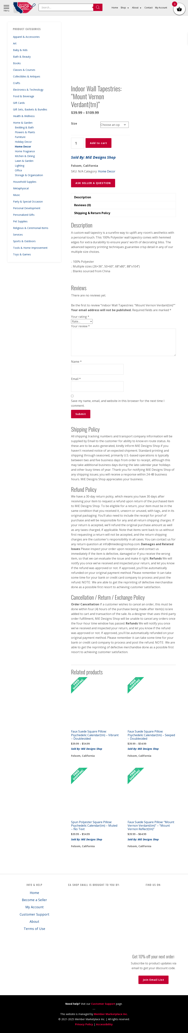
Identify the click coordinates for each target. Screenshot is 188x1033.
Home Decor (23, 146)
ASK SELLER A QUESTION (93, 183)
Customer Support (34, 914)
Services (18, 234)
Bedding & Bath (24, 127)
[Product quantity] (77, 143)
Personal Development (26, 208)
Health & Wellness (24, 116)
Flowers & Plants (25, 132)
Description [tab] (82, 197)
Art (15, 43)
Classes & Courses (24, 70)
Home (34, 892)
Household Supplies (24, 181)
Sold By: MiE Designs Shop (93, 157)
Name (76, 362)
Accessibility (104, 1024)
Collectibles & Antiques (26, 76)
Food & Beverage (23, 96)
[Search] (97, 7)
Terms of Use (34, 928)
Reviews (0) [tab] (82, 205)
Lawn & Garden (24, 161)
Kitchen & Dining (25, 156)
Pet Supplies (20, 221)
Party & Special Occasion (28, 201)
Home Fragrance (25, 151)
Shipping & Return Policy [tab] (92, 213)
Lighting (19, 165)
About (34, 921)
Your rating (80, 317)
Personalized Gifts (24, 214)
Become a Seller (34, 900)
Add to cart (98, 143)
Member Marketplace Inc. (111, 1014)
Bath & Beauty (22, 56)
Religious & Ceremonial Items (30, 228)
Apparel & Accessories (26, 37)
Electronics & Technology (28, 89)
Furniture (20, 137)
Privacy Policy (84, 1024)
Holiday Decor (23, 141)
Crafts (16, 83)
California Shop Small (24, 8)
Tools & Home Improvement (30, 247)
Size (74, 123)
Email (76, 379)
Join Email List (153, 979)
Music (16, 195)
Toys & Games (22, 254)
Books (17, 63)
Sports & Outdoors (24, 241)
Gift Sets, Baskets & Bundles (30, 109)
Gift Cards (19, 103)
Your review (80, 326)
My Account (34, 907)
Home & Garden (22, 122)
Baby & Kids (20, 50)
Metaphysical (21, 188)
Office (18, 170)
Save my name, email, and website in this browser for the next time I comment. (117, 403)
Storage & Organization (29, 175)
